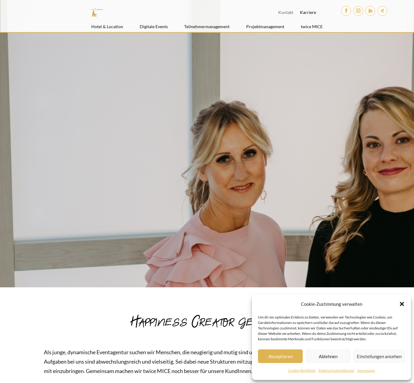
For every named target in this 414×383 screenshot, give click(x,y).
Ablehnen (328, 356)
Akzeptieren (280, 356)
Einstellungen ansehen (379, 356)
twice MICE (312, 26)
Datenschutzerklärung (336, 370)
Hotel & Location (107, 26)
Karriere (308, 12)
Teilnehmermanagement (207, 26)
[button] (402, 304)
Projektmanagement (265, 26)
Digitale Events (154, 26)
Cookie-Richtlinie (301, 370)
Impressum (366, 370)
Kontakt (285, 12)
